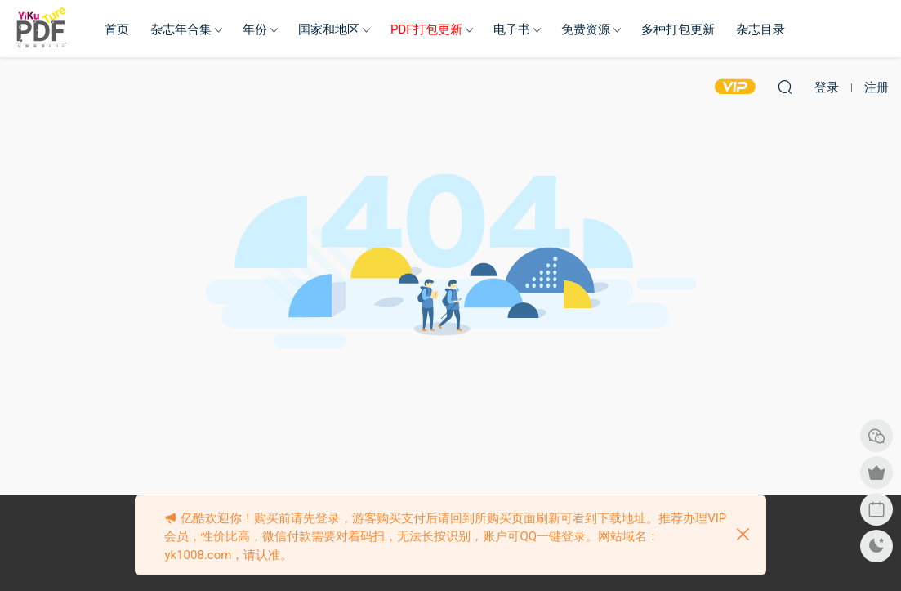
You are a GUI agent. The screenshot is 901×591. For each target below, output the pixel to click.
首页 (117, 29)
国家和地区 (328, 29)
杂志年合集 (181, 29)
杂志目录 (760, 29)
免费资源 (585, 29)
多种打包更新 (678, 29)
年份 (255, 29)
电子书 (511, 29)
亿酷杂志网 (40, 28)
